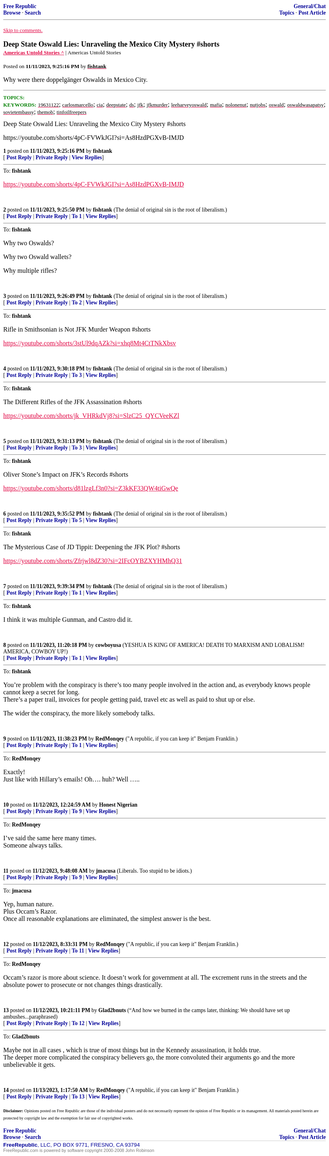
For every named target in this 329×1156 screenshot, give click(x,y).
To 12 (78, 1023)
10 (6, 805)
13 (6, 1010)
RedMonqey (109, 739)
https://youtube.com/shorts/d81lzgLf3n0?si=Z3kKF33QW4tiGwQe (90, 488)
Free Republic (19, 6)
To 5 (77, 520)
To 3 (77, 375)
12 (6, 944)
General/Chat (310, 6)
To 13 (78, 1097)
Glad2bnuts (112, 1010)
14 (6, 1090)
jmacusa (105, 871)
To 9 (77, 811)
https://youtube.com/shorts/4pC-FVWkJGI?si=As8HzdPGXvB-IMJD (93, 184)
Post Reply (19, 157)
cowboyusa (108, 645)
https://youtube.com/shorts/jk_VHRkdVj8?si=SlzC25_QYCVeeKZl (91, 415)
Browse (12, 13)
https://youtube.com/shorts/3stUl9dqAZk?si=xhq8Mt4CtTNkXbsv (89, 343)
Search (33, 13)
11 (6, 871)
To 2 (77, 303)
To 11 (78, 951)
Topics (286, 13)
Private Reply (52, 157)
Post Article (312, 13)
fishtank (102, 151)
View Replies (87, 157)
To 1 (77, 216)
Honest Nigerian (118, 805)
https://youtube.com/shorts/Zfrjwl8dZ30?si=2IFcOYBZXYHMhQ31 (92, 560)
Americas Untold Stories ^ (33, 52)
